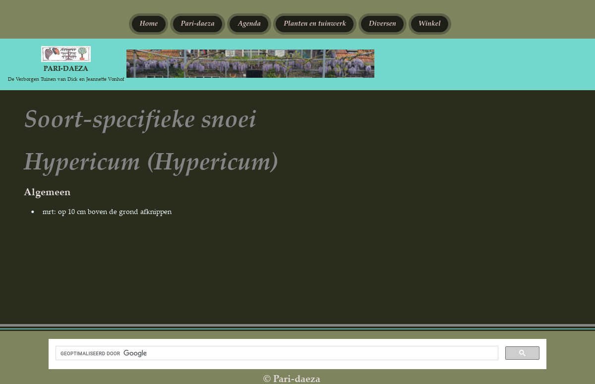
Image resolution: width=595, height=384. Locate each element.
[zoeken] (275, 353)
